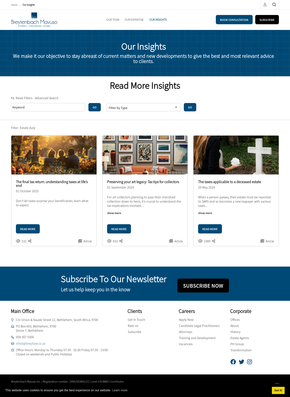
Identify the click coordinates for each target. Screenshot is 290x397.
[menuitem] (113, 19)
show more (114, 213)
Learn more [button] (119, 390)
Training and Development (197, 338)
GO (95, 107)
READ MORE (28, 229)
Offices (235, 319)
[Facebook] (234, 362)
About (234, 326)
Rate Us (133, 326)
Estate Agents (239, 338)
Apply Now (186, 319)
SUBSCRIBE (267, 20)
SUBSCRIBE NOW (203, 285)
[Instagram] (251, 362)
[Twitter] (243, 362)
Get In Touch (136, 319)
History (235, 332)
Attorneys (185, 332)
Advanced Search (46, 98)
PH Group (237, 344)
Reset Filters (21, 98)
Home (14, 4)
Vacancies (186, 344)
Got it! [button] (278, 390)
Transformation (241, 350)
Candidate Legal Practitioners (199, 326)
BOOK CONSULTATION (234, 20)
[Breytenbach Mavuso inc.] (34, 19)
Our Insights (29, 4)
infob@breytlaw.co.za (30, 343)
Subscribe (134, 332)
